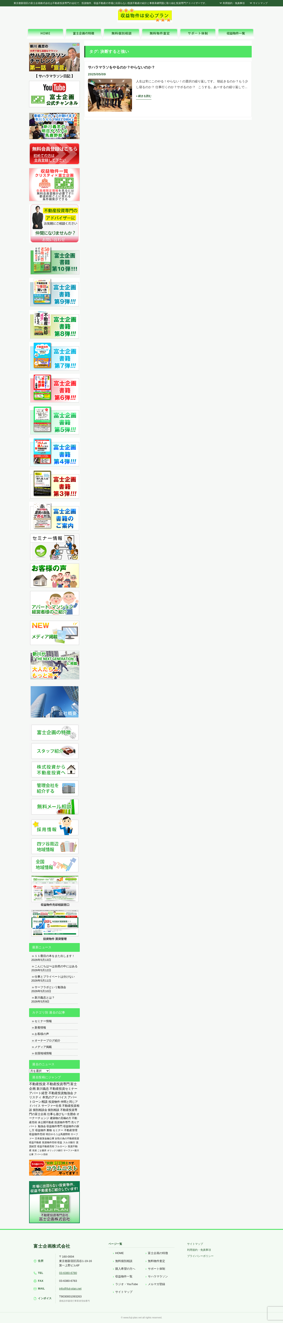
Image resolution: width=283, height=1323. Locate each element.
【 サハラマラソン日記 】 (54, 76)
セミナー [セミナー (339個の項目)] (58, 1130)
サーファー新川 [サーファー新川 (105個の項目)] (71, 1150)
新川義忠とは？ (45, 997)
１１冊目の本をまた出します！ (55, 956)
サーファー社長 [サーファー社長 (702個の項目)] (51, 1105)
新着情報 (40, 1027)
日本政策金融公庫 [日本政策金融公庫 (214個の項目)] (44, 1138)
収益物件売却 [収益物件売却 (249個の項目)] (37, 1134)
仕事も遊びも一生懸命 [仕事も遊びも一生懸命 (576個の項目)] (61, 1114)
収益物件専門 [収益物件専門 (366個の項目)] (54, 1126)
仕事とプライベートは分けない (55, 976)
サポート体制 (156, 1268)
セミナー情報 (43, 1021)
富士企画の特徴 (158, 1253)
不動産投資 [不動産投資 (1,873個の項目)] (37, 1084)
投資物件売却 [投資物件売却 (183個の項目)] (49, 1142)
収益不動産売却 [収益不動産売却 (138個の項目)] (45, 1146)
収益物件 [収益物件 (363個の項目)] (40, 1130)
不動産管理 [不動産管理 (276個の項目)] (70, 1130)
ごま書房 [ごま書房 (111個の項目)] (41, 1150)
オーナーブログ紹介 (47, 1040)
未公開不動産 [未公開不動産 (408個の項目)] (46, 1122)
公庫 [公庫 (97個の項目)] (31, 1154)
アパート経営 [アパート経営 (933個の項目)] (38, 1093)
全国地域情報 (43, 1053)
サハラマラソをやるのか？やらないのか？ (121, 67)
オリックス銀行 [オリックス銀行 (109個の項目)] (55, 1150)
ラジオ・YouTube (126, 1284)
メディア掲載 (43, 1047)
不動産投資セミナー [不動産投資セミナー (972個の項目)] (63, 1088)
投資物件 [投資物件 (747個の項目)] (54, 1101)
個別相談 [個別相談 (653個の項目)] (53, 1110)
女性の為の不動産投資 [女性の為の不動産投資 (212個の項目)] (67, 1138)
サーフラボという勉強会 (50, 987)
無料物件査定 (156, 1261)
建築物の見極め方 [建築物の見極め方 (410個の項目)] (60, 1118)
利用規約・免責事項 (232, 3)
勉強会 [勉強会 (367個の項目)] (42, 1126)
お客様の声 (42, 1034)
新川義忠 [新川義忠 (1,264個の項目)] (43, 1088)
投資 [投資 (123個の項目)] (34, 1150)
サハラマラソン (158, 1276)
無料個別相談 (123, 1261)
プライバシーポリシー (200, 1256)
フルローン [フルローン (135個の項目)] (61, 1146)
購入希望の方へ (125, 1268)
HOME (119, 1253)
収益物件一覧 (123, 1276)
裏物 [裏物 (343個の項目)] (49, 1130)
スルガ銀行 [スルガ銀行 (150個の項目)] (69, 1142)
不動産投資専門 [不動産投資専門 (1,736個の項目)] (58, 1084)
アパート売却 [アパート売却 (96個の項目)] (41, 1154)
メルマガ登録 (156, 1284)
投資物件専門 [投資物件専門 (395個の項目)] (62, 1122)
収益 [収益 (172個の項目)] (59, 1142)
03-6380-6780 (68, 1273)
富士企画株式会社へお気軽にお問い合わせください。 (216, 16)
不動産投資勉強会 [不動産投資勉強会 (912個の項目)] (60, 1093)
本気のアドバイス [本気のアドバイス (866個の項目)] (54, 1097)
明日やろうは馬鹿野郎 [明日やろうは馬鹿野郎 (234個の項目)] (58, 1134)
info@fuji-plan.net (70, 1288)
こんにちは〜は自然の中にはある (56, 966)
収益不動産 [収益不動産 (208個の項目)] (35, 1142)
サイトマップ (258, 3)
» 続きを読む (143, 96)
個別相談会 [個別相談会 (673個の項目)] (40, 1110)
